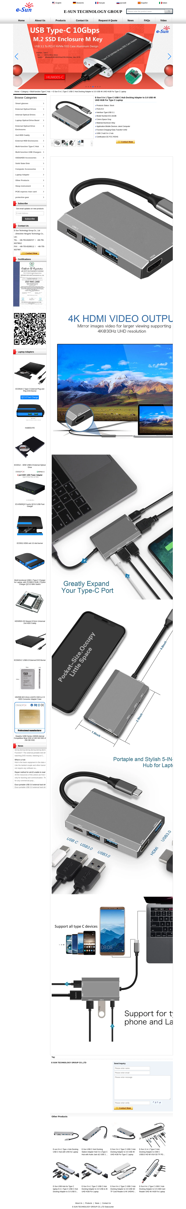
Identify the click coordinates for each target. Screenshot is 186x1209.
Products (61, 20)
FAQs (147, 20)
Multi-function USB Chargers (28, 152)
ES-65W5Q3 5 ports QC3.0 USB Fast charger (29, 505)
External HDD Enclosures (26, 141)
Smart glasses (21, 103)
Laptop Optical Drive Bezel (27, 120)
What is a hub (20, 761)
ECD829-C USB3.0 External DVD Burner (30, 660)
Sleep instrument (23, 186)
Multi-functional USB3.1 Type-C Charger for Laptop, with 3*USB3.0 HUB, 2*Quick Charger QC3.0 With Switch (29, 582)
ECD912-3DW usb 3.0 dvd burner (30, 543)
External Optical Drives (25, 109)
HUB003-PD (30, 428)
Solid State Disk (22, 163)
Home (21, 20)
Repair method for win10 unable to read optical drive (35, 774)
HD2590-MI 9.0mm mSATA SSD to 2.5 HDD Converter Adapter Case (30, 698)
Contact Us (82, 20)
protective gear (22, 197)
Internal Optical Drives (25, 115)
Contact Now (29, 253)
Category (24, 92)
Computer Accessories (25, 169)
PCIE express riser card (26, 192)
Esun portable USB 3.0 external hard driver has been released (39, 786)
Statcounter (109, 1207)
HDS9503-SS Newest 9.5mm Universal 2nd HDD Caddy (30, 622)
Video (163, 20)
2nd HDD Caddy (22, 135)
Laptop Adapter (22, 175)
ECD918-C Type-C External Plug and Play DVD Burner (30, 390)
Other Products (22, 180)
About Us (40, 20)
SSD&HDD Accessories (25, 158)
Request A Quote (108, 20)
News (131, 20)
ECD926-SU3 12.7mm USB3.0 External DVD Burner (35, 749)
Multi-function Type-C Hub (40, 92)
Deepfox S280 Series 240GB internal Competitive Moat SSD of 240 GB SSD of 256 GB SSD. (30, 738)
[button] (86, 86)
